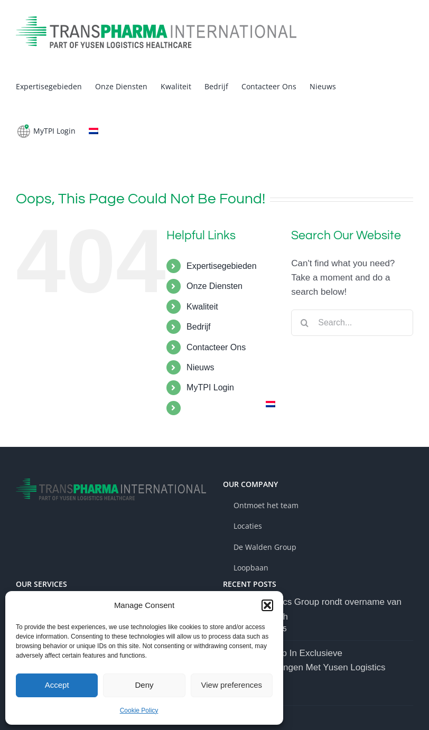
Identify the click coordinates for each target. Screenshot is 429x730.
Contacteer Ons (216, 347)
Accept (57, 684)
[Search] (304, 323)
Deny (144, 684)
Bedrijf (198, 326)
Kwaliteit (202, 306)
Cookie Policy (139, 710)
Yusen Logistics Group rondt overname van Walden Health (315, 609)
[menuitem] (93, 131)
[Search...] (352, 323)
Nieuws (200, 367)
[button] (267, 605)
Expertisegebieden (221, 265)
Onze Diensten (214, 286)
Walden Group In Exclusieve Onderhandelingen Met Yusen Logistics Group (307, 667)
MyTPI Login (210, 387)
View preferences (232, 684)
